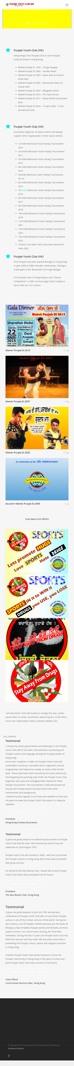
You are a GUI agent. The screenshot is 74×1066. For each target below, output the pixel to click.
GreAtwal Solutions (16, 1054)
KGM (24, 195)
